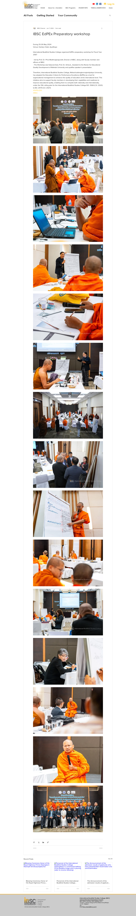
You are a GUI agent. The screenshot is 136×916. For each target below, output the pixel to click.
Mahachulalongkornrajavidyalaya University (92, 900)
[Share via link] (48, 842)
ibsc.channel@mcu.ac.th (89, 907)
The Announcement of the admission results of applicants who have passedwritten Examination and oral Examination (98, 882)
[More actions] (102, 28)
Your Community (67, 15)
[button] (110, 15)
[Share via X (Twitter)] (38, 842)
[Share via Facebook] (34, 842)
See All (110, 858)
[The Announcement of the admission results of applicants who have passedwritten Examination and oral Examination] (98, 870)
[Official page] (100, 4)
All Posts (28, 15)
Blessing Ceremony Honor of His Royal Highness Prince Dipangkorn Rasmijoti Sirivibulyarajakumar (36, 882)
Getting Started (45, 15)
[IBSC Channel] (94, 4)
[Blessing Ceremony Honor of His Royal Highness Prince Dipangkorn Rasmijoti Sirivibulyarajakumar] (37, 870)
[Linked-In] (97, 4)
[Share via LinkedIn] (43, 842)
